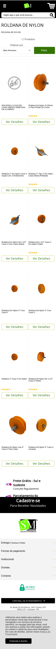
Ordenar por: (17, 45)
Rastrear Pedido (18, 543)
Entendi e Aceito (18, 641)
